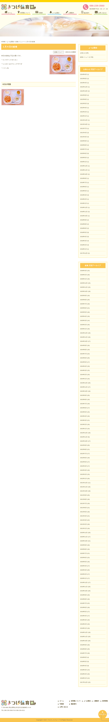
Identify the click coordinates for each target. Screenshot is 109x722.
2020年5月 (83, 157)
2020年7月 (83, 149)
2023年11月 (83, 387)
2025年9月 (83, 295)
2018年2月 (83, 245)
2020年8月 (83, 145)
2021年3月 (83, 137)
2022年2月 (83, 112)
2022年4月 (83, 107)
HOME (3, 41)
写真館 (62, 704)
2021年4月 (83, 132)
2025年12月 (83, 283)
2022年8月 (83, 99)
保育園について (76, 701)
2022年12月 (83, 87)
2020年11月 (83, 537)
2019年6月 (83, 186)
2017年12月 (83, 253)
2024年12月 (83, 333)
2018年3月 (83, 241)
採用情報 (105, 701)
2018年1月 (83, 249)
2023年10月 (83, 391)
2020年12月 (83, 532)
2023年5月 (83, 412)
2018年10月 (83, 216)
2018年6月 (83, 228)
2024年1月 (83, 379)
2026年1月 (83, 279)
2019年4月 (83, 195)
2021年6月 (83, 507)
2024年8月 (83, 349)
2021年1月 (83, 528)
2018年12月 (83, 207)
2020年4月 (83, 566)
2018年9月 (83, 220)
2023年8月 (83, 78)
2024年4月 (83, 74)
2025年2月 (83, 324)
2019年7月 (83, 182)
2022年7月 (83, 453)
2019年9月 (83, 595)
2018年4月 (83, 236)
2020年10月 (83, 541)
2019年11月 (83, 170)
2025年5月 (83, 312)
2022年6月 (83, 458)
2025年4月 (83, 316)
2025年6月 (83, 308)
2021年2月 (83, 524)
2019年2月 (83, 199)
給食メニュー (20, 41)
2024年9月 (83, 345)
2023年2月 (83, 424)
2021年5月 (83, 512)
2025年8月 (83, 299)
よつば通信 (10, 41)
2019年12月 (83, 166)
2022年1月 (83, 116)
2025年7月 (83, 304)
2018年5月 (83, 232)
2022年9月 (83, 95)
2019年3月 (83, 620)
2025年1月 (83, 329)
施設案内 (73, 704)
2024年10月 (83, 341)
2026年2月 (83, 275)
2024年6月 (83, 358)
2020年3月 (83, 570)
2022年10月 (83, 91)
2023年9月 (83, 395)
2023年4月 (83, 82)
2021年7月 (83, 128)
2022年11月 (83, 437)
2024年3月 (83, 370)
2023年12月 (83, 383)
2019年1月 (83, 203)
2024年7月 (83, 354)
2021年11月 (83, 487)
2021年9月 (83, 495)
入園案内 (96, 701)
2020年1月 (83, 162)
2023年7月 (83, 403)
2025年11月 (83, 287)
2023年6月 (83, 408)
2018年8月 (83, 224)
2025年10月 (83, 291)
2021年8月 (83, 499)
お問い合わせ (64, 707)
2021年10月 (83, 124)
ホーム (62, 701)
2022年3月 (83, 470)
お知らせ (83, 53)
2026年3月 (83, 270)
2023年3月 (83, 420)
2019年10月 (83, 174)
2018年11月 (83, 211)
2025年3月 (83, 320)
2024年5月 (83, 362)
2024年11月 (83, 337)
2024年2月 (83, 374)
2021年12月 (83, 120)
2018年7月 (83, 653)
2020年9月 (83, 141)
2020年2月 (83, 574)
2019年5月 (83, 191)
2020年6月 (83, 153)
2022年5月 (83, 103)
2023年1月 (83, 428)
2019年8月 (83, 178)
